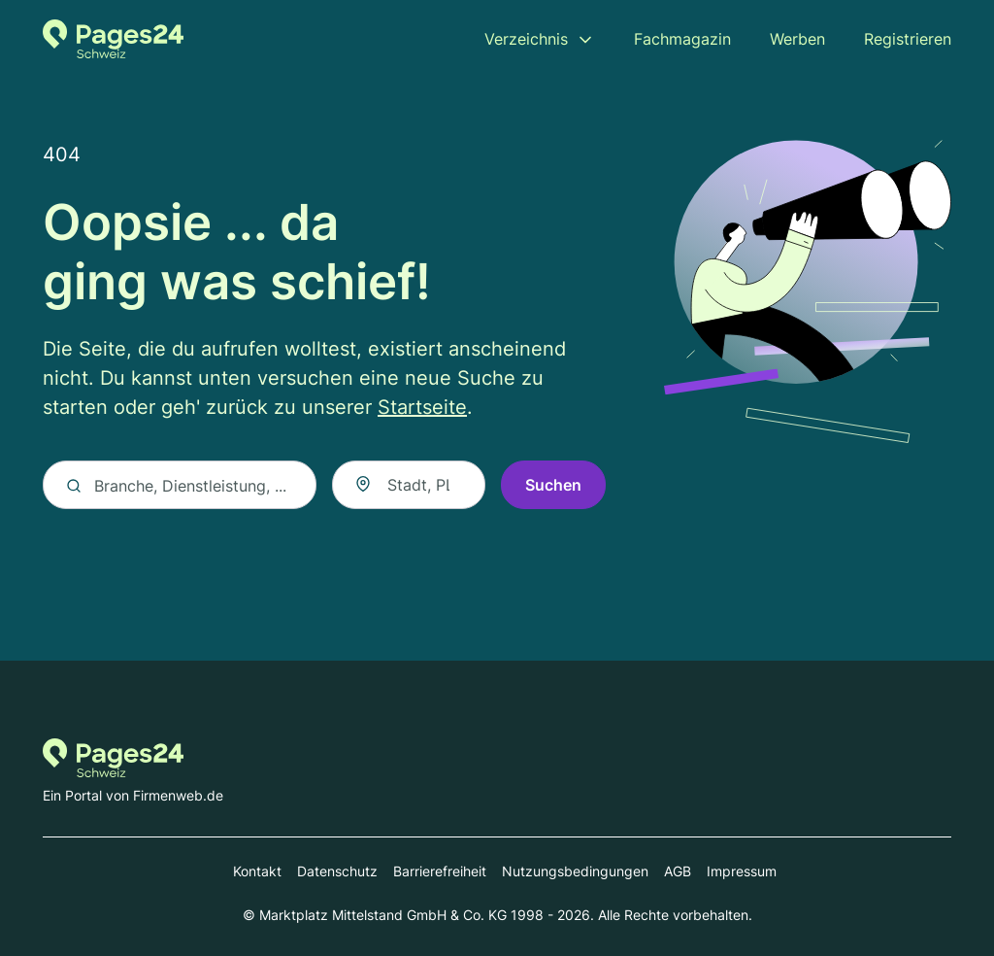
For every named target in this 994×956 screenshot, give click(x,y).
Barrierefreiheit (439, 871)
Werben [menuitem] (797, 39)
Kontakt (257, 871)
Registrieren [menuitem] (907, 39)
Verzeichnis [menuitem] (526, 39)
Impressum (742, 871)
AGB (677, 871)
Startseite (422, 408)
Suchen (553, 485)
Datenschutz (337, 871)
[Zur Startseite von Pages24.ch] (113, 38)
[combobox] (408, 485)
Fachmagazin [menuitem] (682, 39)
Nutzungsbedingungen (575, 871)
